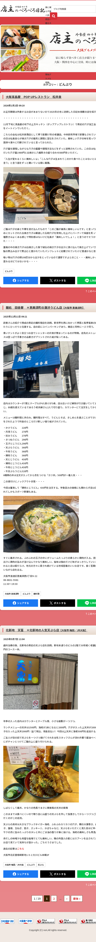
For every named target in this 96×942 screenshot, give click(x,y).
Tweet (57, 280)
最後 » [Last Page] (76, 898)
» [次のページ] (67, 898)
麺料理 (36, 593)
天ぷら (41, 864)
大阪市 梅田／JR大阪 (14, 864)
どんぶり (9, 271)
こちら (20, 848)
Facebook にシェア (20, 280)
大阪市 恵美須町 (12, 593)
